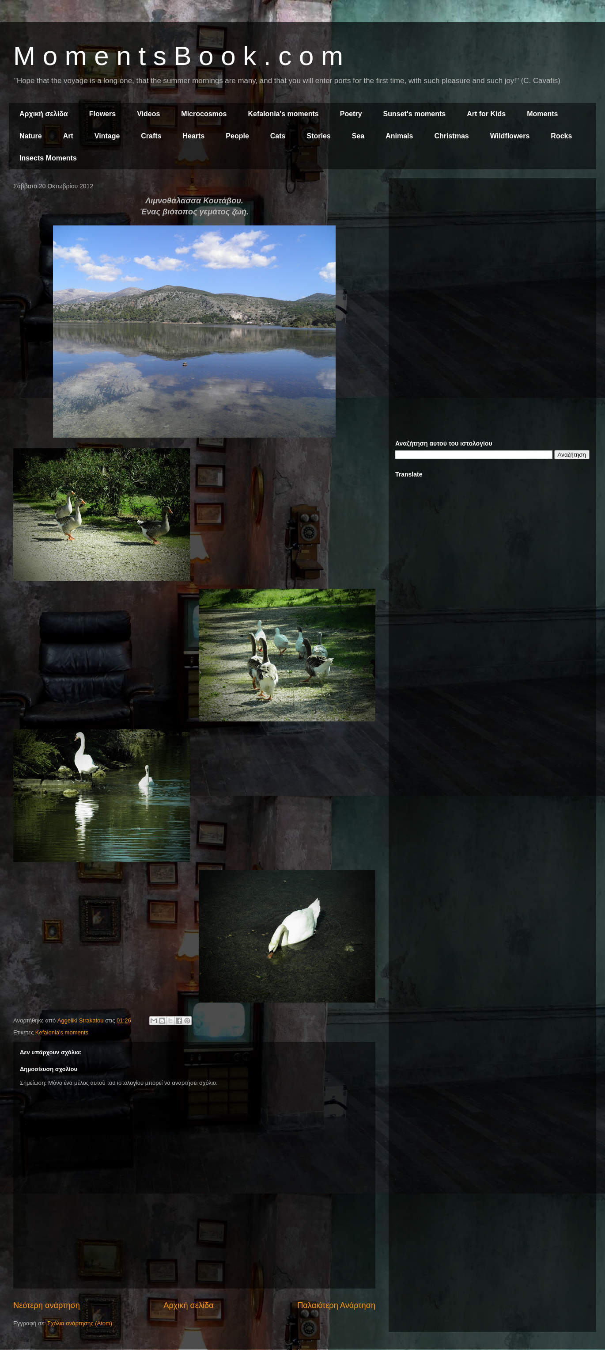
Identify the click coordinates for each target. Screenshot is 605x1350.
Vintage (107, 136)
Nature (30, 136)
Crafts (151, 136)
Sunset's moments (414, 114)
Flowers (102, 114)
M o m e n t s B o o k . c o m (178, 56)
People (237, 136)
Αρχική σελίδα (43, 114)
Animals (399, 136)
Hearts (194, 136)
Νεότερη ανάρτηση (46, 1305)
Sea (358, 136)
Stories (319, 136)
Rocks (561, 136)
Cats (278, 136)
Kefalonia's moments (283, 114)
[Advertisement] (492, 247)
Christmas (451, 136)
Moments (542, 114)
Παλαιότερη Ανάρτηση (336, 1305)
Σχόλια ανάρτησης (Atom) (79, 1323)
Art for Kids (486, 114)
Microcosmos (204, 114)
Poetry (351, 114)
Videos (148, 114)
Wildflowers (510, 136)
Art (68, 136)
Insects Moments (48, 158)
